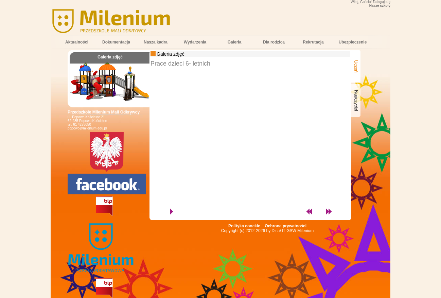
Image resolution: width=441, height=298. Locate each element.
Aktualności (76, 42)
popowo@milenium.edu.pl (87, 128)
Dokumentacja (116, 42)
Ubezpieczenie (353, 42)
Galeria (235, 42)
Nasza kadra (155, 42)
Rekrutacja (313, 42)
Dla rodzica (274, 42)
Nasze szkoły (379, 5)
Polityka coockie (244, 226)
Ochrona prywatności (285, 226)
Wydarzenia (195, 42)
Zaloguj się (381, 2)
